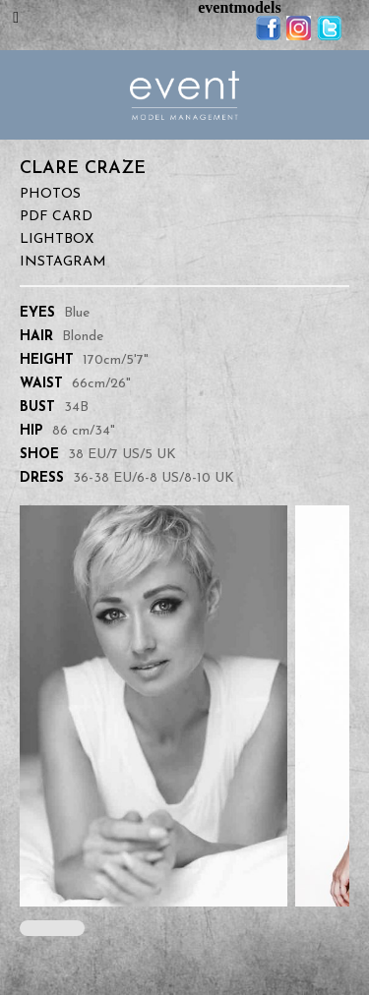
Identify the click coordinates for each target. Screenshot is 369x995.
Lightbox (56, 239)
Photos (50, 194)
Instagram (63, 262)
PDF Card (56, 216)
